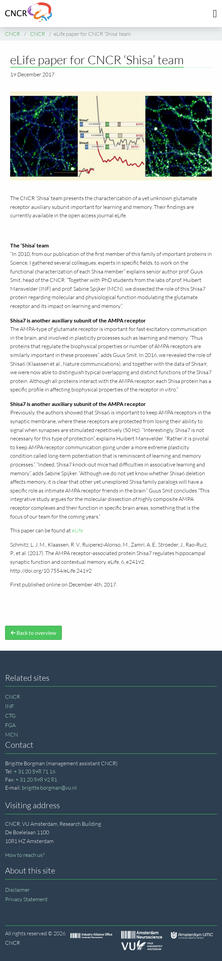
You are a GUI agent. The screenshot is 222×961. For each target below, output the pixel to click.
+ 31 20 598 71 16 (34, 771)
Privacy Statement (26, 899)
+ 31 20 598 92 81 (36, 779)
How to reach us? (25, 854)
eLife (77, 530)
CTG (10, 715)
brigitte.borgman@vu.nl (49, 787)
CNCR (12, 696)
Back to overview (33, 632)
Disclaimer (17, 889)
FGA (10, 725)
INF (9, 706)
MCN (11, 734)
